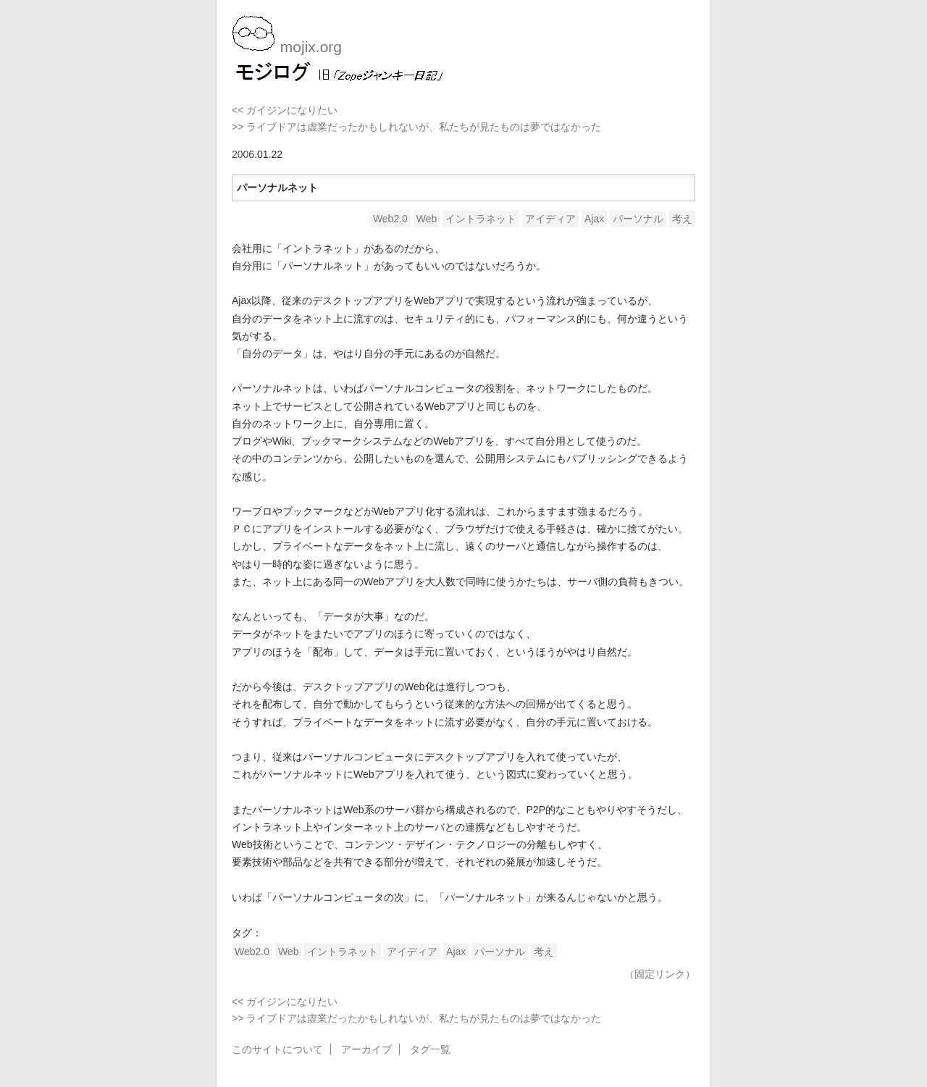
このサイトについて (277, 1049)
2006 (243, 154)
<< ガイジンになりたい (284, 110)
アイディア (550, 218)
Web (426, 218)
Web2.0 (390, 218)
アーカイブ (366, 1049)
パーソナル (638, 218)
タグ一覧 (430, 1049)
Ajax (594, 218)
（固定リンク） (659, 974)
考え (682, 218)
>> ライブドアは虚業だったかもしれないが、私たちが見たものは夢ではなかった (416, 127)
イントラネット (480, 218)
